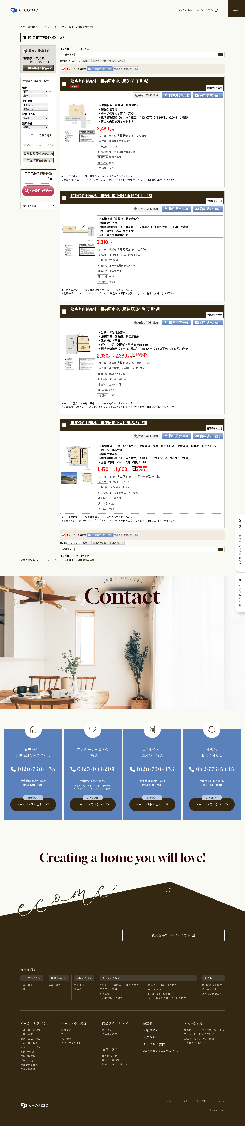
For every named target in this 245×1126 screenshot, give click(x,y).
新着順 (86, 60)
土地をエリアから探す (62, 27)
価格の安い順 (99, 60)
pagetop (170, 890)
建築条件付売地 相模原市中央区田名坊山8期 (108, 422)
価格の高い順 (116, 60)
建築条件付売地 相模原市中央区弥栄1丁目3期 (109, 80)
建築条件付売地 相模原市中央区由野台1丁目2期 (111, 195)
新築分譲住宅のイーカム (33, 27)
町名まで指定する (38, 61)
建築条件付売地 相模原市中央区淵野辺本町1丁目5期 (115, 309)
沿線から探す (30, 205)
